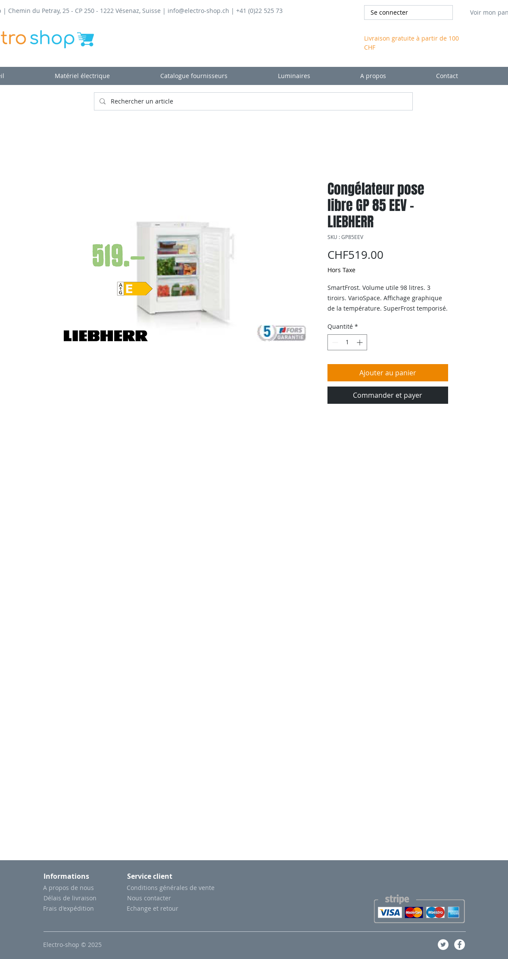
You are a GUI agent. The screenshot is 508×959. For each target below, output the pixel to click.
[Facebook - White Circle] (459, 944)
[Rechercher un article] (252, 101)
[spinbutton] (347, 342)
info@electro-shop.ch (198, 10)
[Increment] (360, 342)
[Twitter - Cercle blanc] (443, 944)
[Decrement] (334, 342)
